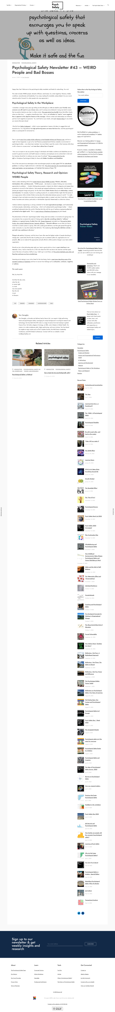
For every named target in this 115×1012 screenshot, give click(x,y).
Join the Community (85, 978)
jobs (15, 303)
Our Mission (14, 974)
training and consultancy (88, 134)
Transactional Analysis (91, 900)
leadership (22, 303)
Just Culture (88, 891)
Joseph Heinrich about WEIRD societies (44, 182)
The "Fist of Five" (90, 498)
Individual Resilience (91, 586)
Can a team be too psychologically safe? (57, 373)
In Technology (82, 360)
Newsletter (16, 63)
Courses (32, 5)
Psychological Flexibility (92, 423)
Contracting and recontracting (93, 385)
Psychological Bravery (91, 507)
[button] (108, 5)
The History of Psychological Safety (66, 982)
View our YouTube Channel (87, 986)
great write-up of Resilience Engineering (47, 211)
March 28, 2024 (17, 378)
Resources (78, 5)
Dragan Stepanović (46, 221)
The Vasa (87, 394)
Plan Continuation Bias (91, 535)
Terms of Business (15, 986)
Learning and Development (85, 363)
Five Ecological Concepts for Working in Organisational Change (93, 616)
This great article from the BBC (50, 112)
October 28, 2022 (49, 376)
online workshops (93, 132)
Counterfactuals (89, 595)
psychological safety (42, 303)
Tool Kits (9, 5)
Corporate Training (39, 970)
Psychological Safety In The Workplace (89, 368)
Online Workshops (38, 974)
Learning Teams (89, 460)
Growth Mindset (89, 479)
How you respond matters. (92, 786)
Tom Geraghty (25, 77)
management (31, 303)
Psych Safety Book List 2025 (93, 516)
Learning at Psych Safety (92, 844)
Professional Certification (40, 982)
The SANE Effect (90, 451)
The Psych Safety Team (97, 5)
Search (97, 337)
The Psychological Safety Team (18, 970)
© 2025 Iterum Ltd (57, 992)
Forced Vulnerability (91, 634)
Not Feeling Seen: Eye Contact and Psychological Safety (92, 702)
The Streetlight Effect (91, 488)
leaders (100, 134)
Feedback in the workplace (93, 805)
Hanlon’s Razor (61, 119)
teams (51, 303)
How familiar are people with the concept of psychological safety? (93, 835)
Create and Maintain (83, 353)
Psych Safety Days (92, 314)
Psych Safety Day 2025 (92, 814)
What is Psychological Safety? (65, 978)
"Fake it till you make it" (92, 441)
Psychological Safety (29, 63)
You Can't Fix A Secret (91, 863)
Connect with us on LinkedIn (87, 982)
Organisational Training (20, 5)
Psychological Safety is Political (22, 375)
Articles (86, 5)
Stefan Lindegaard (25, 126)
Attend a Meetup (85, 974)
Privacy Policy (14, 982)
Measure (80, 365)
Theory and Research (31, 371)
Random (79, 373)
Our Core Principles (16, 978)
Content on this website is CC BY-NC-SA (57, 1004)
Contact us (83, 970)
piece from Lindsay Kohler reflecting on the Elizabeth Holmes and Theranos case (42, 140)
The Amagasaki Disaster (92, 730)
